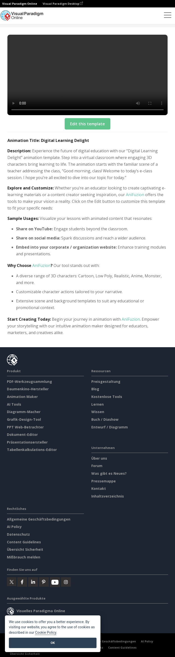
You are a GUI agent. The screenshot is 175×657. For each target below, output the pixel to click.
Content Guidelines (24, 542)
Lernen (97, 404)
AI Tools (14, 404)
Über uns (99, 458)
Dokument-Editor (22, 434)
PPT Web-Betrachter (25, 427)
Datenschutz (18, 534)
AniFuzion (135, 194)
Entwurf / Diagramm (109, 427)
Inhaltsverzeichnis (107, 496)
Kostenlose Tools (106, 396)
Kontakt (98, 488)
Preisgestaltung (105, 381)
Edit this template (87, 124)
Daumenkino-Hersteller (28, 389)
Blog (95, 389)
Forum (96, 465)
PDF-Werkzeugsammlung (29, 381)
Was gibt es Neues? (109, 473)
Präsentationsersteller (27, 442)
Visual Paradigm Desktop (63, 3)
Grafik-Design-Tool (24, 419)
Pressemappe (103, 481)
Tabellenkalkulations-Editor (32, 449)
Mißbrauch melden (23, 557)
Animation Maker (22, 396)
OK (53, 643)
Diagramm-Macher (23, 411)
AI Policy (14, 526)
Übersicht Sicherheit (25, 549)
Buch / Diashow (104, 419)
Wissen (97, 411)
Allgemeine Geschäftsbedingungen (38, 519)
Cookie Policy (45, 633)
